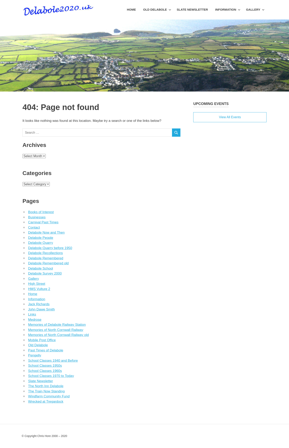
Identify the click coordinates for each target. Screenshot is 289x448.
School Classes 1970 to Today (51, 376)
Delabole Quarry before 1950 (50, 248)
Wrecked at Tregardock (45, 401)
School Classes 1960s (45, 371)
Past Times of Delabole (45, 350)
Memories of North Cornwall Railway (55, 330)
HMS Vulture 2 (39, 289)
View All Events (230, 117)
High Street (36, 284)
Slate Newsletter (192, 9)
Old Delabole (157, 9)
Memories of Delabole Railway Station (57, 325)
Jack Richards (39, 304)
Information (227, 9)
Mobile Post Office (42, 340)
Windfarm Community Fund (49, 396)
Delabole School (40, 268)
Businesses (37, 217)
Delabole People (40, 238)
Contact (34, 227)
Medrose (34, 320)
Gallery (255, 9)
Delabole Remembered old (48, 263)
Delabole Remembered (45, 258)
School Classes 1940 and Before (53, 360)
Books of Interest (41, 212)
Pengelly (34, 355)
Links (32, 314)
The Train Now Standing (46, 391)
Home (131, 9)
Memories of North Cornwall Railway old (58, 335)
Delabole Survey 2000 (45, 273)
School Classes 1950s (45, 366)
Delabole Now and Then (46, 232)
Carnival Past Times (43, 222)
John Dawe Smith (41, 309)
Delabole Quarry (40, 243)
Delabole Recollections (45, 253)
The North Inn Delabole (45, 386)
